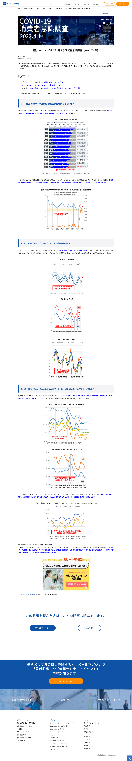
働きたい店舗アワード (92, 723)
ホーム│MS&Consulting (25, 8)
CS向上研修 (54, 738)
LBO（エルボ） (55, 749)
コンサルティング (23, 732)
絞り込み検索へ (89, 628)
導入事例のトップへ (42, 628)
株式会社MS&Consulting (29, 594)
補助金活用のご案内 (24, 738)
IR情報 (86, 745)
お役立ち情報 (41, 8)
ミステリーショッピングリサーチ (62, 723)
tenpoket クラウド (57, 729)
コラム (77, 4)
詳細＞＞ (85, 93)
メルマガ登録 (68, 681)
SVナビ (52, 735)
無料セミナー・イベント (110, 699)
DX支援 (19, 729)
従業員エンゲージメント (25, 726)
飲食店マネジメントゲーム (59, 746)
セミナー (58, 4)
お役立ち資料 (109, 4)
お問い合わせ (122, 4)
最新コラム (66, 699)
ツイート (105, 13)
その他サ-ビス (22, 741)
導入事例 (68, 4)
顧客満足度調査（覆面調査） (27, 723)
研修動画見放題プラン (58, 741)
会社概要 (87, 736)
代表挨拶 (87, 742)
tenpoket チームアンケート (60, 726)
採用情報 (87, 748)
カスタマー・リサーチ (58, 743)
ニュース (86, 4)
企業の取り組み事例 (22, 699)
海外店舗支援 (21, 735)
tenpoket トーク (56, 732)
